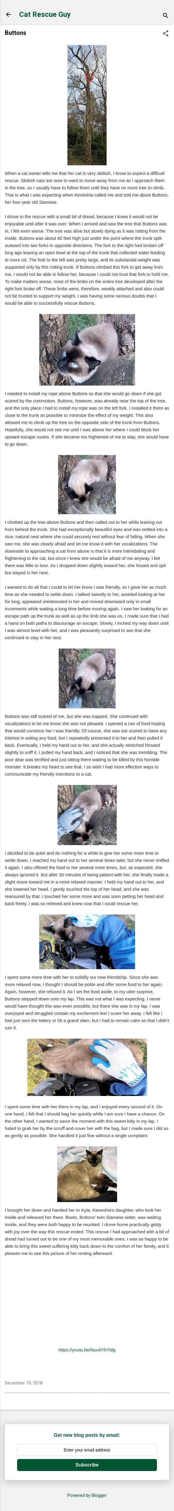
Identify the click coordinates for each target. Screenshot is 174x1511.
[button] (165, 34)
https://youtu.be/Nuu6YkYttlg (86, 1349)
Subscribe (87, 1464)
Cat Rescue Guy (45, 14)
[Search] (165, 16)
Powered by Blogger (87, 1495)
